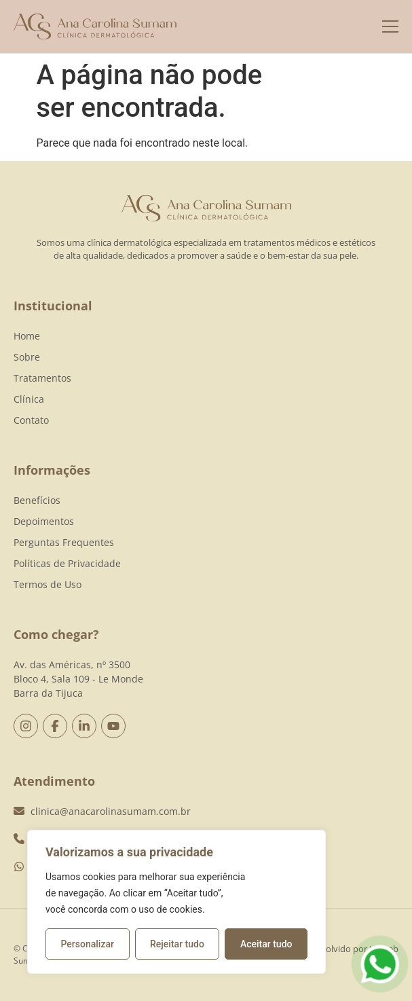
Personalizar (87, 944)
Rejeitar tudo (177, 944)
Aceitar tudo (266, 944)
